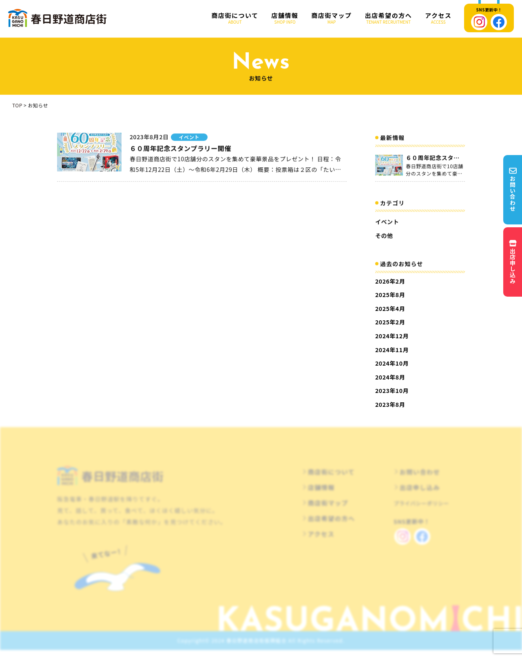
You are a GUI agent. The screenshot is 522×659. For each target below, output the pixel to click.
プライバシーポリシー (421, 511)
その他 (384, 237)
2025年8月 (390, 295)
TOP (17, 107)
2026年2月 (390, 281)
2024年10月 (392, 363)
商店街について (235, 18)
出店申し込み (420, 494)
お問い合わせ (420, 479)
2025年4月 (390, 308)
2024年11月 (392, 350)
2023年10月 (392, 390)
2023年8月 (390, 404)
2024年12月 (392, 336)
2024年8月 (390, 377)
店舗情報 (285, 18)
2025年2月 (390, 322)
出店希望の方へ (388, 18)
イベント (387, 224)
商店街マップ (332, 18)
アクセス (438, 18)
